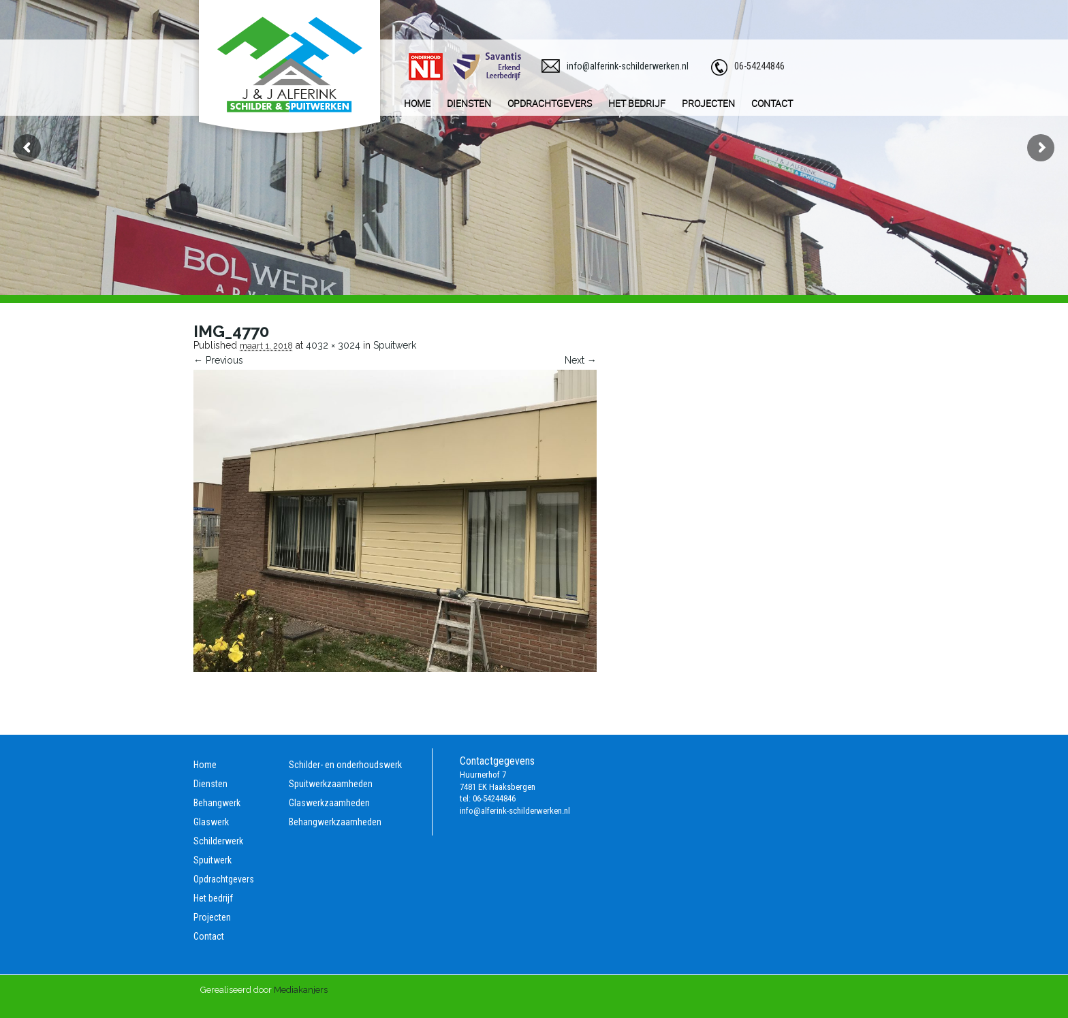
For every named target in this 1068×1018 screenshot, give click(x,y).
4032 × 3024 (333, 345)
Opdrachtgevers (223, 879)
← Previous (218, 360)
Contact (208, 936)
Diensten (210, 783)
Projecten (212, 917)
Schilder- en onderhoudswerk (345, 764)
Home (205, 764)
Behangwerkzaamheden (335, 821)
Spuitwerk (394, 345)
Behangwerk (216, 802)
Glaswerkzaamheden (329, 802)
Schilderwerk (218, 841)
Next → (581, 360)
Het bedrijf (213, 898)
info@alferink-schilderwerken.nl (628, 66)
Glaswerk (211, 821)
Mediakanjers (301, 990)
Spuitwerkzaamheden (331, 783)
